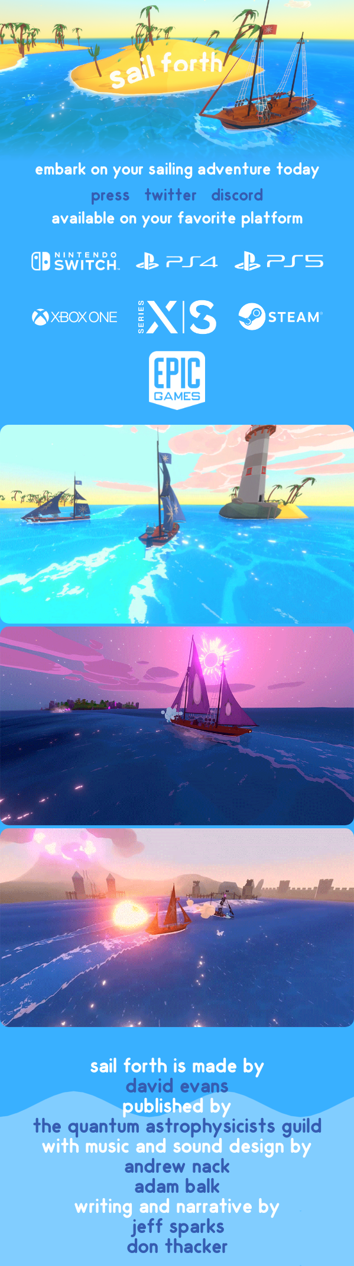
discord (237, 195)
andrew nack (177, 1167)
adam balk (177, 1187)
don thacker (177, 1247)
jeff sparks (177, 1227)
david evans (177, 1087)
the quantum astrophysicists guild (177, 1127)
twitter (170, 195)
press (110, 195)
